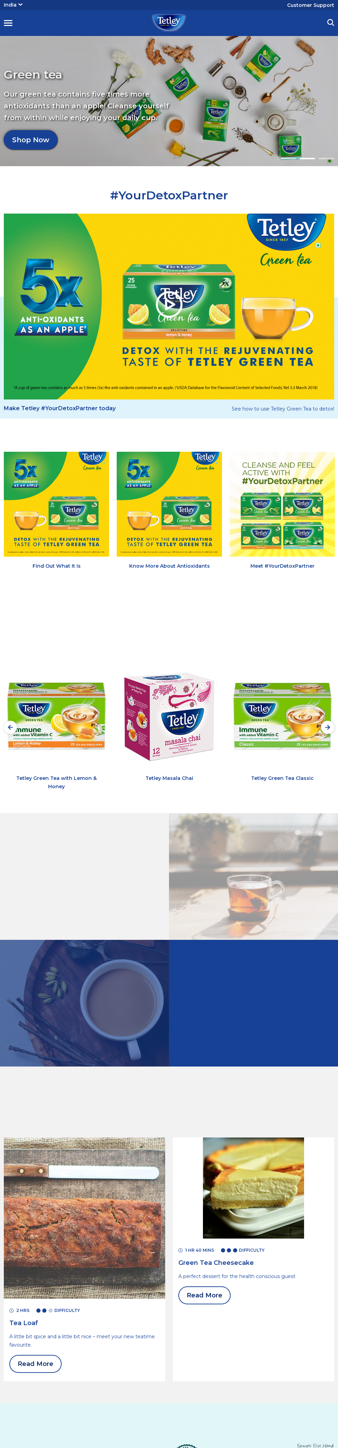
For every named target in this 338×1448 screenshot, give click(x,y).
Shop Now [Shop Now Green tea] (30, 133)
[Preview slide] (10, 727)
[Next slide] (327, 727)
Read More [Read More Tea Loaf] (35, 1364)
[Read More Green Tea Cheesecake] (216, 1263)
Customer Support (310, 5)
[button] (8, 23)
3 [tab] (326, 158)
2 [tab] (307, 158)
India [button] (13, 5)
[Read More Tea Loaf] (23, 1323)
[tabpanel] (169, 101)
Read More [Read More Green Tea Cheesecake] (204, 1295)
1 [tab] (288, 158)
